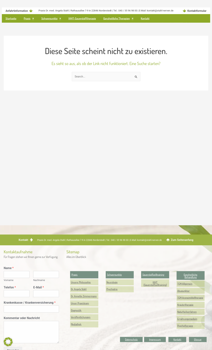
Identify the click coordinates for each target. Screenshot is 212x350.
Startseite (11, 19)
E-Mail (38, 314)
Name (9, 294)
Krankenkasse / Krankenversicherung (29, 329)
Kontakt (145, 19)
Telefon (10, 314)
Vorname (8, 306)
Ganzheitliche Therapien (118, 19)
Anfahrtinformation (17, 9)
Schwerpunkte (51, 19)
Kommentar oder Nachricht (22, 345)
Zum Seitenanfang (182, 266)
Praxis (29, 19)
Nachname (39, 306)
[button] (155, 310)
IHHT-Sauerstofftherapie (82, 19)
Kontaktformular (196, 9)
